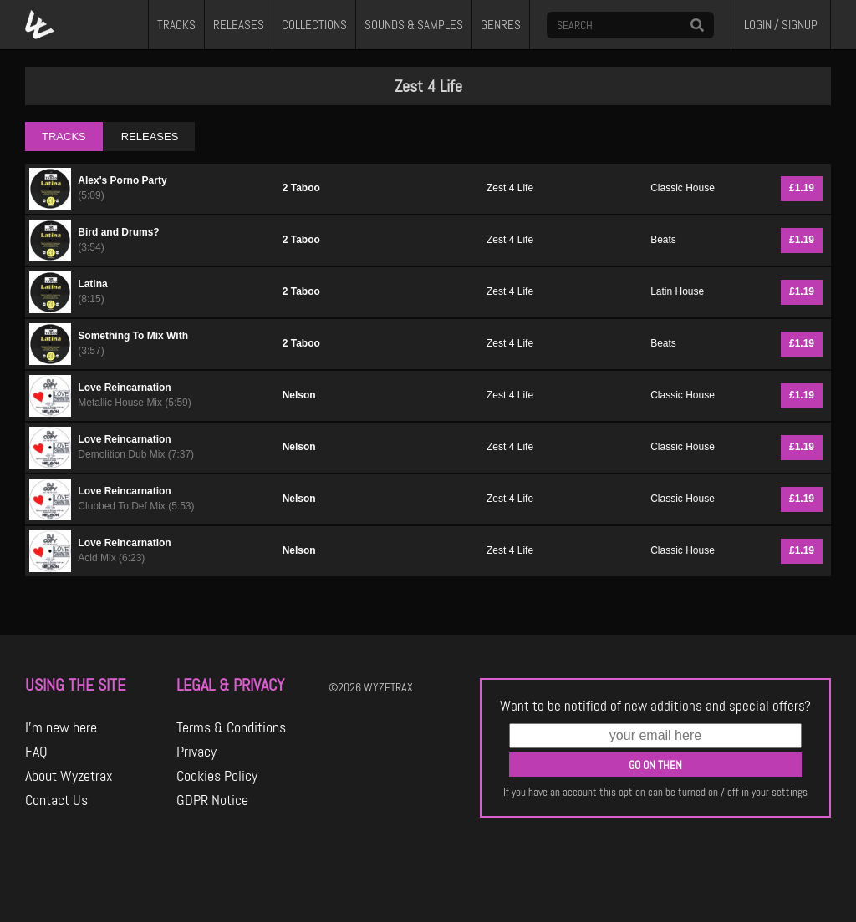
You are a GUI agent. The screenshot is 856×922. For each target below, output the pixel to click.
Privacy (196, 752)
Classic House (682, 188)
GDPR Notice (212, 800)
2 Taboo (301, 188)
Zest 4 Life (510, 188)
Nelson (299, 395)
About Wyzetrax (69, 776)
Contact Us (56, 800)
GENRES (501, 25)
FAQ (36, 752)
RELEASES (238, 25)
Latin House (677, 291)
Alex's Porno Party (122, 180)
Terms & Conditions (231, 727)
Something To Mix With (133, 336)
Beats (663, 240)
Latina (92, 284)
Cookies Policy (216, 776)
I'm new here (61, 727)
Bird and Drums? (118, 232)
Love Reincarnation (124, 387)
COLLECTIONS (314, 25)
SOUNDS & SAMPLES (413, 25)
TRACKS (176, 25)
